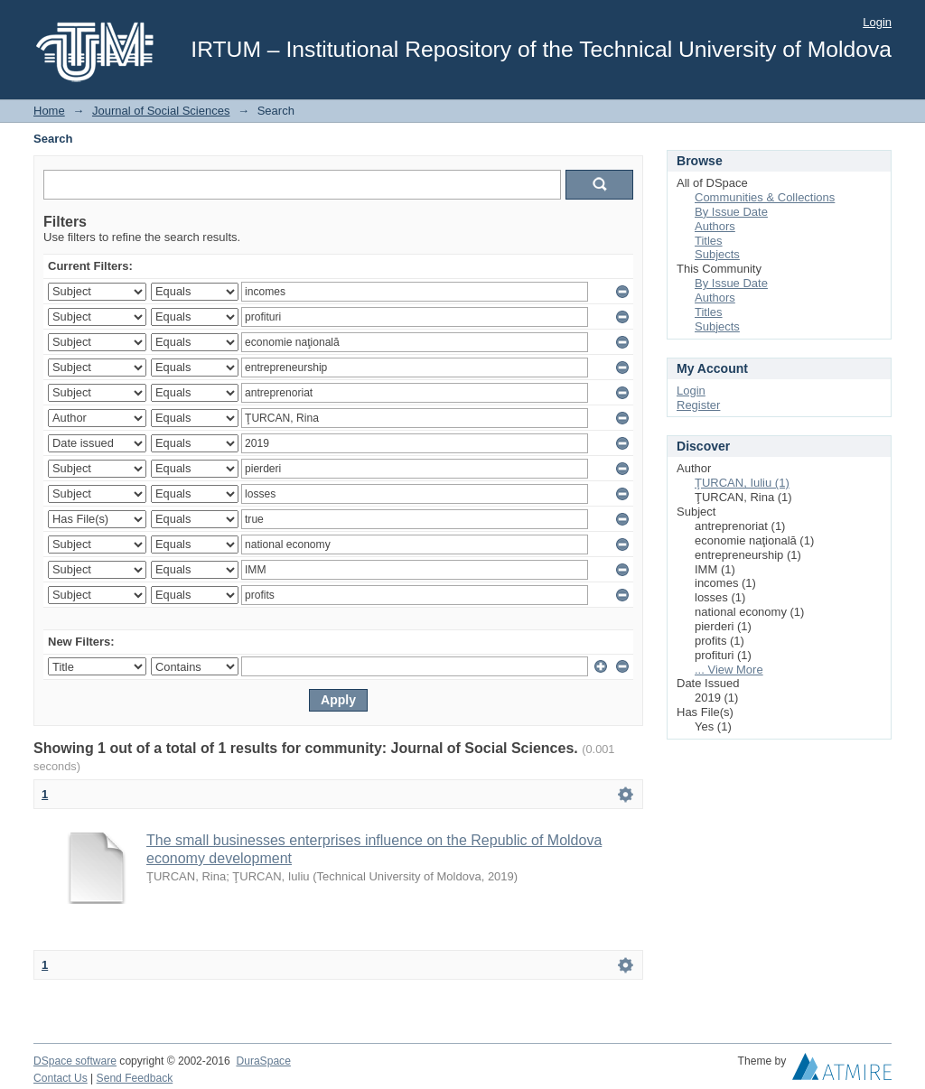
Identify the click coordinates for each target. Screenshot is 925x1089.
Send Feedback (135, 1078)
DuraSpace (263, 1061)
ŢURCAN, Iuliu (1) (742, 482)
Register (698, 405)
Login (877, 22)
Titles (709, 240)
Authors (715, 226)
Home (49, 110)
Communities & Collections (765, 197)
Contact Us (60, 1078)
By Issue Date (731, 212)
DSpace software (75, 1061)
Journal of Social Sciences (160, 110)
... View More (729, 669)
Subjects (717, 254)
